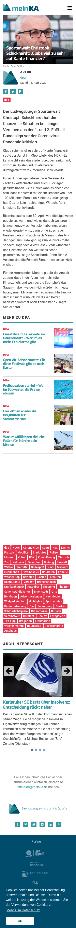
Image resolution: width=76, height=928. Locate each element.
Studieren (48, 572)
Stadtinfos (39, 552)
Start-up (61, 606)
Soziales (28, 577)
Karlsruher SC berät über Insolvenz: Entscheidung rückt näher (36, 705)
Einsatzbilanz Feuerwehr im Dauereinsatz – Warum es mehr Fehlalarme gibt (24, 338)
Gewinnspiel (31, 572)
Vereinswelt (12, 616)
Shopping (49, 586)
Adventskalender (31, 596)
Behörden (10, 596)
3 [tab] (40, 750)
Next (67, 671)
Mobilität (23, 552)
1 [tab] (32, 750)
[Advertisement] (38, 501)
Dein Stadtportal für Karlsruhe (38, 808)
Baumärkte (34, 625)
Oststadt (28, 616)
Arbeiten (55, 577)
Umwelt (62, 562)
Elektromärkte (54, 625)
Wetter (8, 567)
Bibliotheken (39, 611)
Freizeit (9, 552)
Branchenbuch (46, 581)
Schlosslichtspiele (16, 611)
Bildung (49, 562)
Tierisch (63, 557)
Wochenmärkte (14, 625)
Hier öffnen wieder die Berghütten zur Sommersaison (19, 415)
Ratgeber (33, 586)
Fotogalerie (57, 616)
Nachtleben (53, 596)
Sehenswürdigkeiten (17, 591)
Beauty (42, 616)
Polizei (54, 552)
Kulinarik (18, 562)
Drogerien (25, 621)
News (16, 547)
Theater (63, 586)
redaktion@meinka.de (31, 787)
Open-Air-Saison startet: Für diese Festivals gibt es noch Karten (24, 364)
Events (65, 547)
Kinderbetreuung (15, 606)
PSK (31, 557)
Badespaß (37, 567)
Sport (45, 547)
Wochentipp (12, 577)
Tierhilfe (22, 567)
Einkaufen (34, 562)
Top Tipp (10, 621)
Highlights (35, 601)
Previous (9, 671)
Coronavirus (31, 547)
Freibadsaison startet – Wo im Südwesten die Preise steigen (23, 389)
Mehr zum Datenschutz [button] (23, 910)
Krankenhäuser (14, 586)
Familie (63, 572)
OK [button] (20, 920)
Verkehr (29, 581)
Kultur (22, 557)
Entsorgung (44, 606)
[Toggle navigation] (69, 8)
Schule (41, 577)
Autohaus (10, 630)
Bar (32, 606)
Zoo (6, 562)
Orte (54, 591)
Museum (62, 567)
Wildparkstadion (14, 601)
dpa (23, 77)
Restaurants (12, 581)
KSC (55, 547)
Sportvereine (54, 601)
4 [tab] (44, 750)
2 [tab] (36, 750)
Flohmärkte (42, 621)
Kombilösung (46, 557)
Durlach (56, 611)
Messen (9, 557)
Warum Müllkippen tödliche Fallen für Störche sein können (24, 441)
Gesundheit (11, 572)
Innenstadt (41, 591)
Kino (51, 567)
